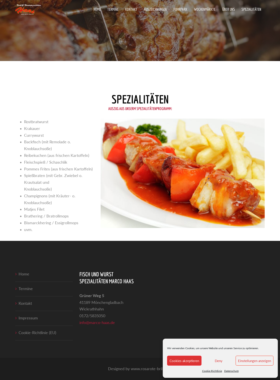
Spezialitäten (251, 9)
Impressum (28, 318)
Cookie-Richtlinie (212, 371)
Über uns (228, 9)
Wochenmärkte (204, 9)
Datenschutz (231, 371)
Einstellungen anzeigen (254, 361)
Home (97, 9)
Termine (113, 9)
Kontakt (131, 9)
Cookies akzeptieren (184, 361)
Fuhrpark (180, 9)
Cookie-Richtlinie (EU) (37, 332)
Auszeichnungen (155, 9)
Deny (218, 361)
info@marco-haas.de (97, 322)
